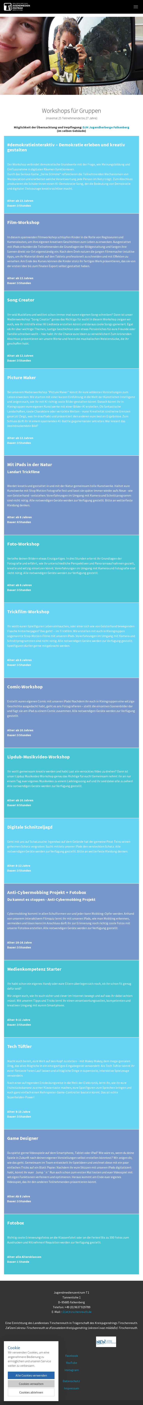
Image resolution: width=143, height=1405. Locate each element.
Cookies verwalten (31, 1384)
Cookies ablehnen (31, 1392)
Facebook (71, 1356)
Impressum (71, 1388)
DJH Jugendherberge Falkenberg (106, 127)
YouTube (71, 1363)
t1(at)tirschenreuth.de (76, 1312)
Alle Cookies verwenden (31, 1375)
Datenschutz (71, 1381)
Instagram (71, 1370)
